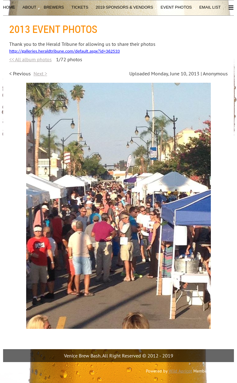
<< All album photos (30, 59)
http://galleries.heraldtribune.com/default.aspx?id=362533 (64, 51)
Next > (40, 73)
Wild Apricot (180, 371)
